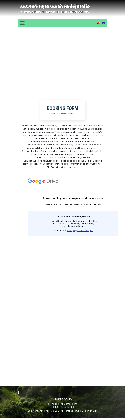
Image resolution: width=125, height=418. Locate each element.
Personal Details (68, 113)
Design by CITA (90, 410)
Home (52, 113)
